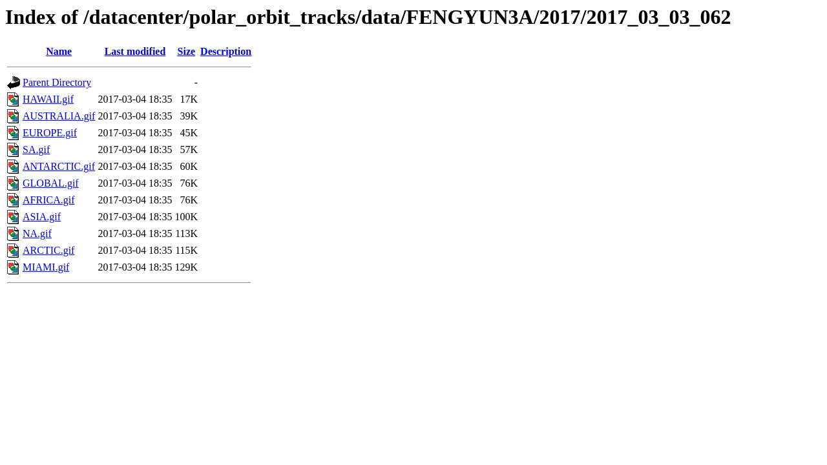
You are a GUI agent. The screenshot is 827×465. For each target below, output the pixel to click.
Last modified (135, 51)
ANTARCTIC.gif (59, 166)
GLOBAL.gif (51, 183)
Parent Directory (57, 82)
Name (59, 51)
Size (187, 51)
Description (225, 51)
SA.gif (36, 149)
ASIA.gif (42, 216)
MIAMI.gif (46, 267)
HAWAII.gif (48, 99)
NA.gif (37, 233)
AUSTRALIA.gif (59, 115)
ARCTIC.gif (48, 250)
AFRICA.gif (48, 199)
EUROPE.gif (50, 132)
